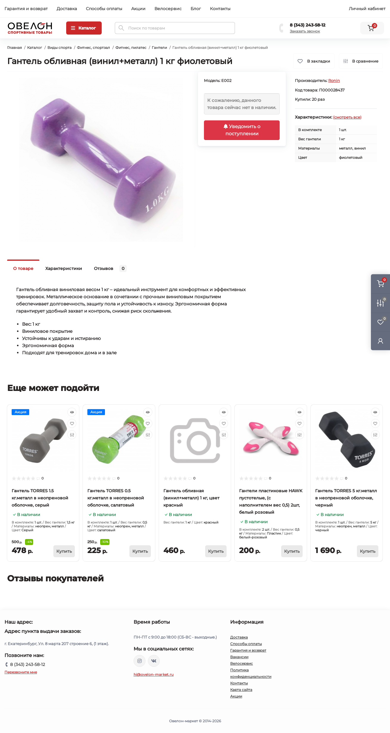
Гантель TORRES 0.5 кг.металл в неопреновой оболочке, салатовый (115, 498)
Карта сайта (241, 689)
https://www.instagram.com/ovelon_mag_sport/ (139, 661)
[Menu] (84, 28)
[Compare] (71, 434)
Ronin (334, 80)
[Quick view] (71, 412)
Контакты (220, 8)
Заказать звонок (305, 31)
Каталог (34, 47)
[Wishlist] (71, 423)
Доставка (67, 8)
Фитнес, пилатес (130, 47)
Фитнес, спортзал (93, 47)
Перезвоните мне (20, 672)
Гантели (159, 47)
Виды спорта (59, 47)
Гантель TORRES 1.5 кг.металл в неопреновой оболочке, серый (40, 498)
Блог (196, 8)
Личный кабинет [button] (367, 8)
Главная (14, 47)
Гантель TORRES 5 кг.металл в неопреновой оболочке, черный (346, 498)
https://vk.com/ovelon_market (154, 661)
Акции (138, 8)
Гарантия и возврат (26, 8)
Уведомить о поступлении (242, 130)
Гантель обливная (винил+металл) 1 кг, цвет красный (191, 498)
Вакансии (239, 657)
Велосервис (168, 8)
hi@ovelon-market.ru (154, 674)
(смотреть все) (347, 117)
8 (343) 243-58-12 (307, 25)
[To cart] (64, 551)
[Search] (121, 28)
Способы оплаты (104, 8)
